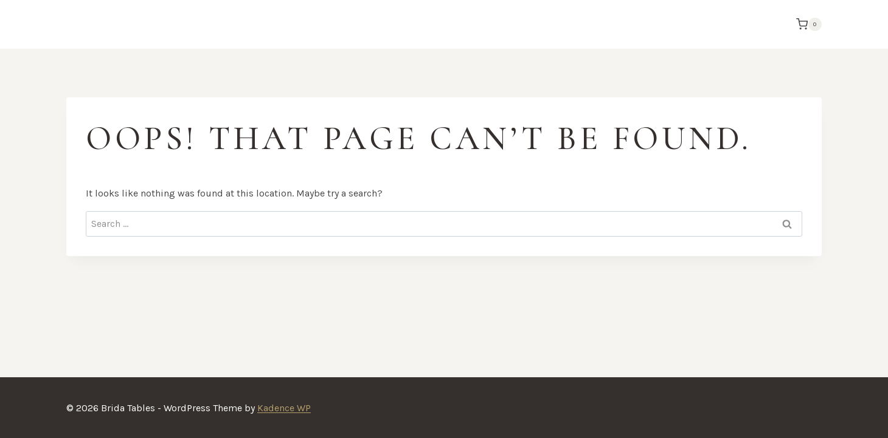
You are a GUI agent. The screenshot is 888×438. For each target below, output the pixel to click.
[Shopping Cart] (806, 24)
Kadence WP (284, 408)
